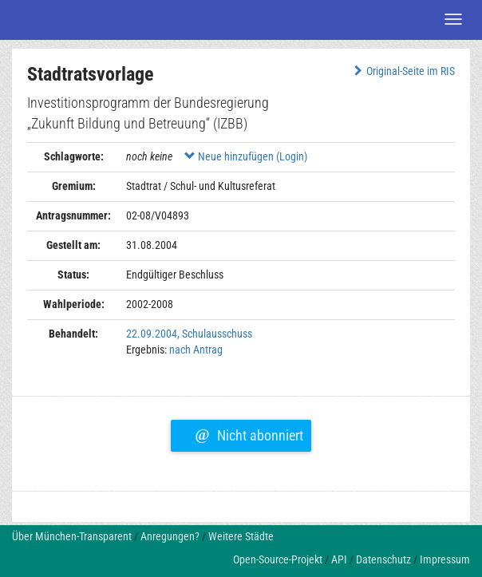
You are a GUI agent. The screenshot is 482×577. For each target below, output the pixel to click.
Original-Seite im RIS (402, 71)
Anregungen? (170, 536)
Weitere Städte (241, 536)
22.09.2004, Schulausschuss (189, 333)
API (339, 559)
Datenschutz (383, 559)
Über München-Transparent (72, 536)
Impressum (445, 559)
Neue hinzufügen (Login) (245, 156)
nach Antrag (196, 349)
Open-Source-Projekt (277, 559)
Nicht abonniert (248, 433)
